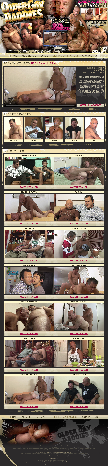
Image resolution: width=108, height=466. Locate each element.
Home (42, 445)
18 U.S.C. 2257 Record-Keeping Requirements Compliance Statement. (54, 452)
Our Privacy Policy (54, 456)
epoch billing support (45, 461)
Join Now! (64, 445)
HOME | (16, 55)
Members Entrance (49, 445)
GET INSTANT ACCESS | (67, 55)
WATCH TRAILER (29, 187)
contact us (66, 461)
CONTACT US (90, 55)
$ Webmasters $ (54, 458)
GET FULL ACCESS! (90, 105)
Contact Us (58, 445)
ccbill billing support (57, 461)
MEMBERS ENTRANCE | (37, 55)
